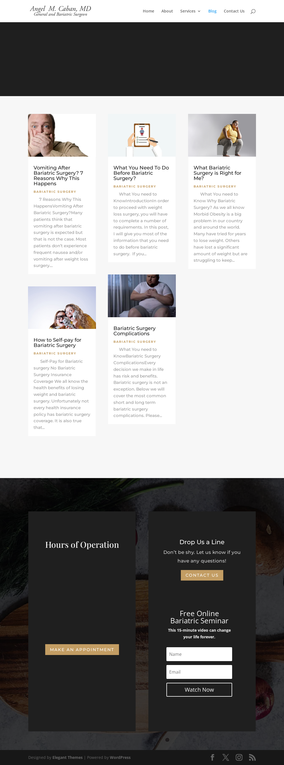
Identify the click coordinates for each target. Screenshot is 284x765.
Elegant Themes (67, 757)
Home (148, 11)
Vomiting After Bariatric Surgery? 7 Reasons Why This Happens (58, 176)
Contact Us (234, 11)
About (167, 11)
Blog (212, 11)
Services (188, 11)
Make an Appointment (82, 649)
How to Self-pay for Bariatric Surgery (57, 342)
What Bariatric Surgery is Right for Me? (217, 173)
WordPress (120, 757)
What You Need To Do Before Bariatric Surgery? (141, 173)
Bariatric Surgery (55, 192)
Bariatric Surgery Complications (134, 331)
